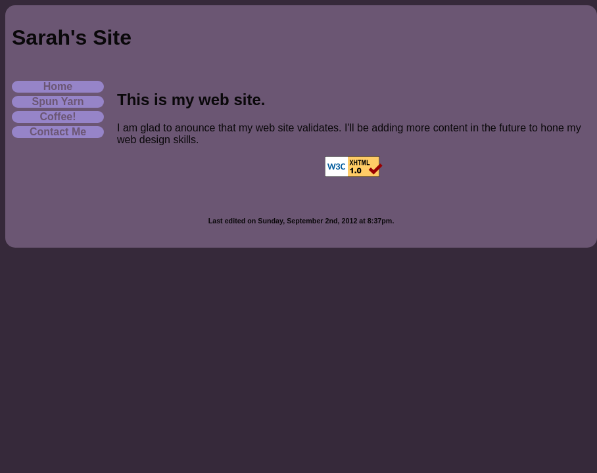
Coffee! (57, 116)
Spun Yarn (58, 101)
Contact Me (58, 131)
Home (57, 86)
